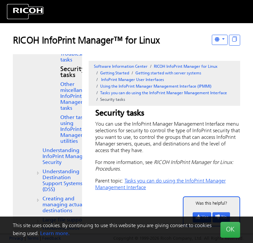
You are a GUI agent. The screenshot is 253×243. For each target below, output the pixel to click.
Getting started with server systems (168, 73)
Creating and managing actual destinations (63, 205)
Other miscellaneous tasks (77, 96)
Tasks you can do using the (163, 93)
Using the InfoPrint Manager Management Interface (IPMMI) (155, 87)
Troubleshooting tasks (80, 57)
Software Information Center (121, 67)
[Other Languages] (220, 40)
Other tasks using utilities (74, 129)
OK (230, 229)
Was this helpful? (211, 203)
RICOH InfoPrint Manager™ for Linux (86, 41)
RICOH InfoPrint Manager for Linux (185, 67)
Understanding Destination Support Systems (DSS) (62, 180)
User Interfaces (132, 80)
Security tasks (72, 72)
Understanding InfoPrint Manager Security (65, 156)
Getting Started (114, 73)
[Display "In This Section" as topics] (234, 40)
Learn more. (55, 233)
